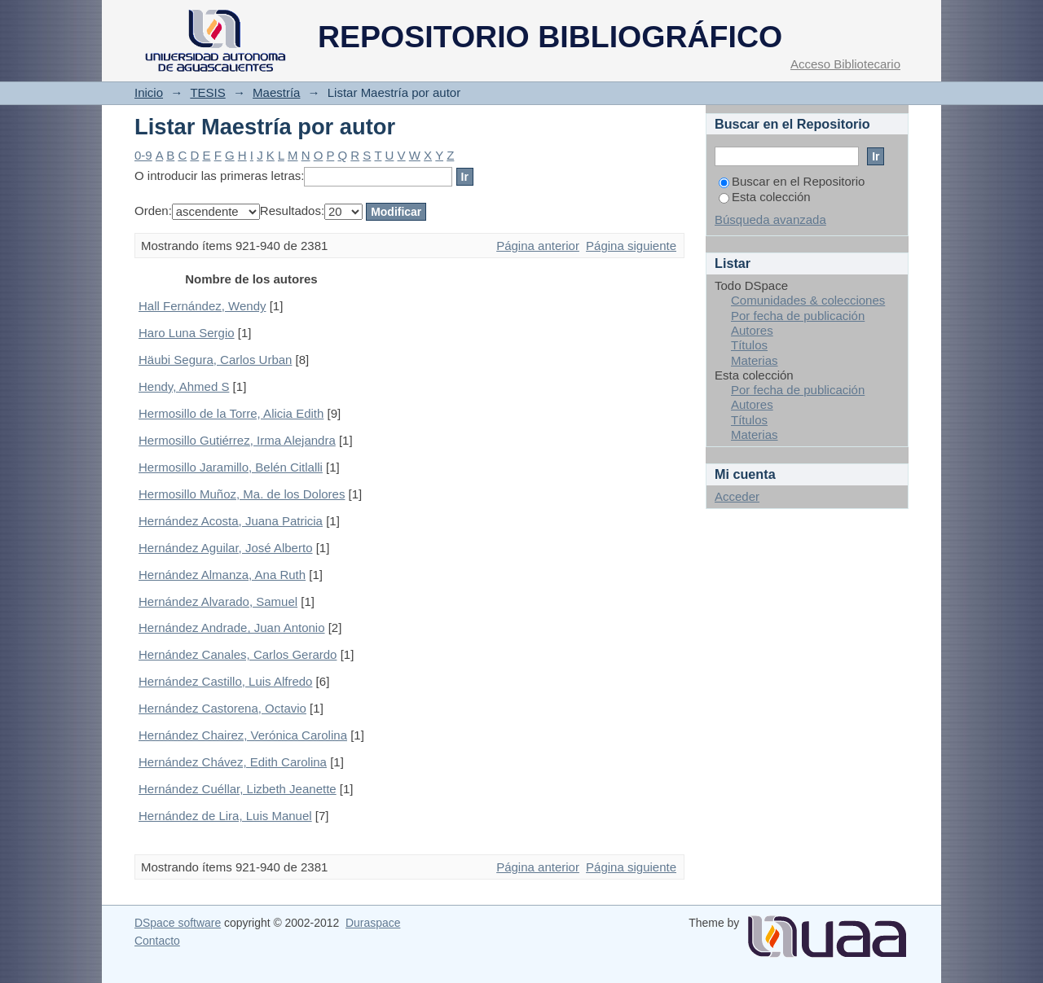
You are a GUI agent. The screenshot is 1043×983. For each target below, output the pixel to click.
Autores (752, 330)
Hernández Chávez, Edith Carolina (233, 762)
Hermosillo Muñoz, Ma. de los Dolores (242, 494)
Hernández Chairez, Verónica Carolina (243, 735)
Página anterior (537, 245)
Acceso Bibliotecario (845, 64)
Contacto (157, 940)
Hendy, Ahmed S (184, 386)
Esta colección (765, 197)
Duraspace (372, 922)
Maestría (276, 92)
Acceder (737, 496)
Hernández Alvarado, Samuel (218, 601)
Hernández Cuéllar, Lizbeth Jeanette (238, 789)
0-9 (143, 155)
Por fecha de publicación (798, 316)
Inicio (148, 92)
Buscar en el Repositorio (792, 181)
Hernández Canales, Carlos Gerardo (238, 654)
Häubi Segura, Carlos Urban (215, 359)
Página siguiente (631, 245)
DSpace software (177, 922)
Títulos (749, 345)
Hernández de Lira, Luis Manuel (225, 816)
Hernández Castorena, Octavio (222, 708)
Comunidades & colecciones (808, 300)
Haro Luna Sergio (187, 333)
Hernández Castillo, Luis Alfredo (225, 681)
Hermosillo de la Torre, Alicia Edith (231, 413)
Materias (754, 360)
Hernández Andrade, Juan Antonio (232, 627)
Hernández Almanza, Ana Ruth (222, 574)
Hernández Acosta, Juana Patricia (231, 521)
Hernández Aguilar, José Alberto (225, 548)
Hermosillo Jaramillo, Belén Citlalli (231, 467)
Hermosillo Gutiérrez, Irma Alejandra (237, 440)
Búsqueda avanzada (770, 219)
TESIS (207, 92)
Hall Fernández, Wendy (202, 306)
